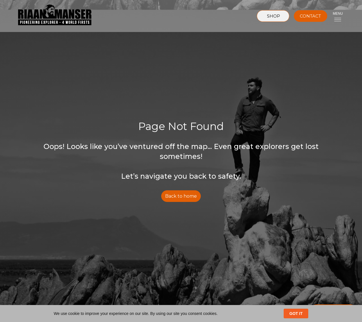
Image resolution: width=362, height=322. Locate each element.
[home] (50, 16)
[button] (338, 16)
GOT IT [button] (296, 313)
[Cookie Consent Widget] (181, 313)
